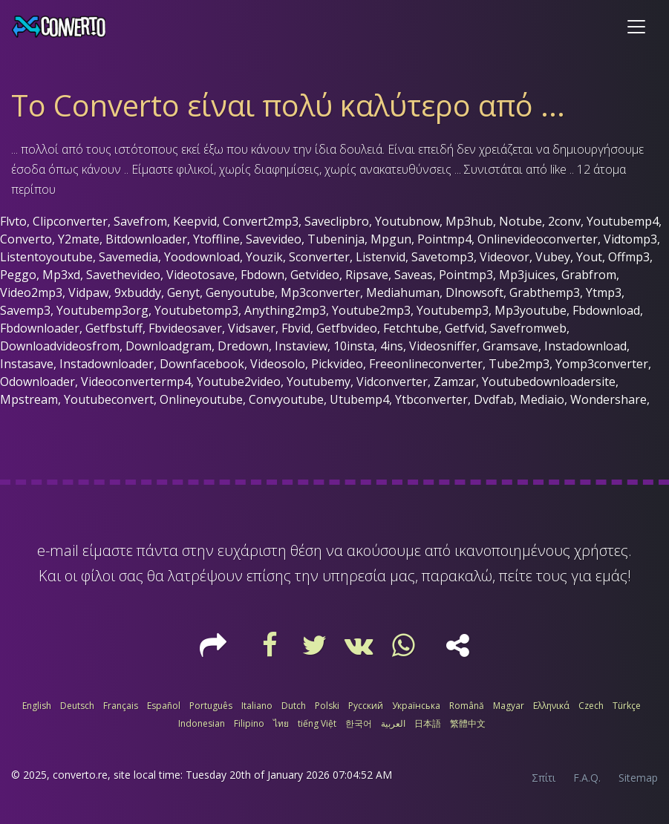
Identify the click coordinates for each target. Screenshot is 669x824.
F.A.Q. (587, 778)
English (36, 705)
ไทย (281, 723)
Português (210, 705)
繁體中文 (468, 723)
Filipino (249, 723)
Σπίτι (543, 778)
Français (120, 705)
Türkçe (627, 705)
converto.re (80, 775)
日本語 (427, 723)
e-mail (58, 550)
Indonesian (201, 723)
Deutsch (77, 705)
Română (466, 705)
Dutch (293, 705)
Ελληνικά (551, 705)
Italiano (257, 705)
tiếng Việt (317, 723)
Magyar (508, 705)
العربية (393, 723)
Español (163, 705)
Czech (591, 705)
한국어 (358, 723)
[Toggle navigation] (636, 27)
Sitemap (638, 778)
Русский (365, 705)
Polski (327, 705)
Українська (416, 705)
